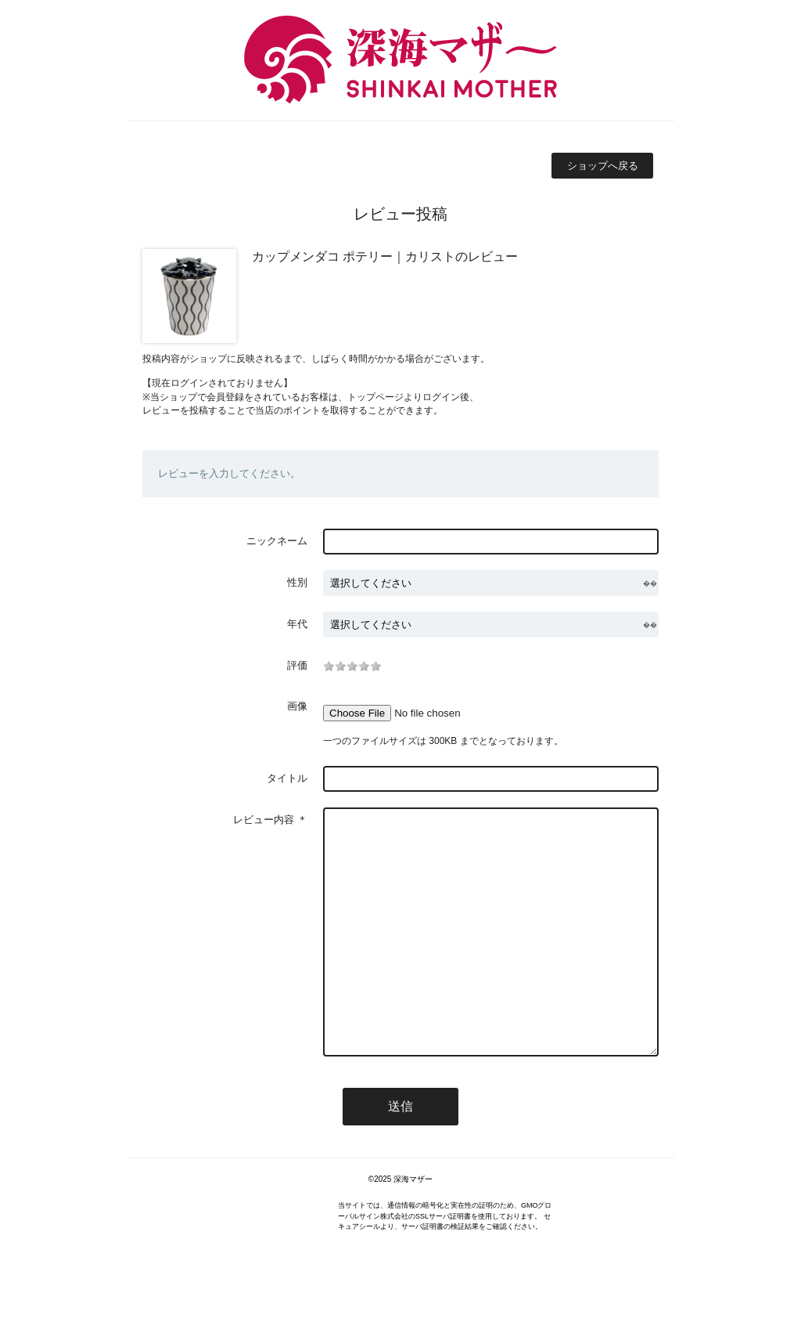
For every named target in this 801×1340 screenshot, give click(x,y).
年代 (297, 624)
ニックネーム (276, 541)
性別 (297, 582)
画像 (297, 706)
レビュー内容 (263, 819)
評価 (297, 665)
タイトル (287, 778)
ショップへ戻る (602, 166)
